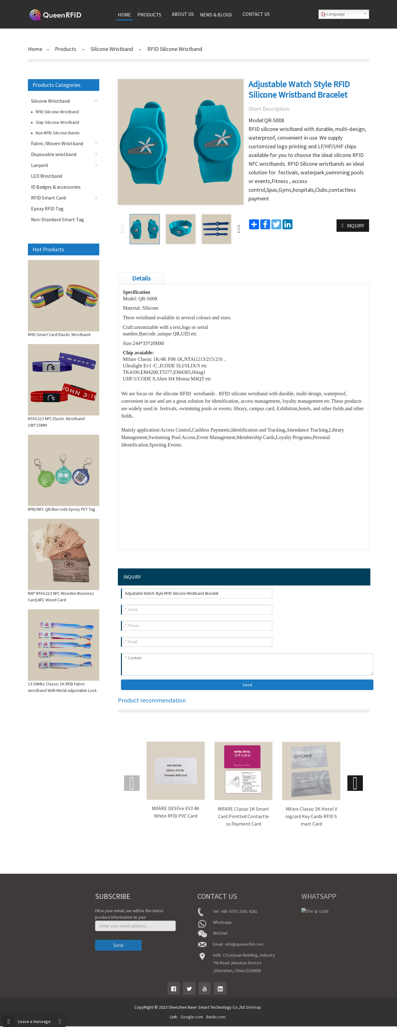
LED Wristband (46, 176)
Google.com (192, 1017)
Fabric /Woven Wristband (57, 143)
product (23, 930)
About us (183, 14)
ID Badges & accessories (56, 187)
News (21, 938)
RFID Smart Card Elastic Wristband (59, 334)
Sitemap (253, 1008)
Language (332, 14)
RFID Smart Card (48, 198)
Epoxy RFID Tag (47, 208)
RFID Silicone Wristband (174, 48)
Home (35, 48)
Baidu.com (215, 1017)
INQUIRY (355, 225)
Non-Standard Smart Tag (57, 219)
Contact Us (26, 947)
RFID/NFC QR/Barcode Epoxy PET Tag (61, 509)
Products (66, 48)
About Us (24, 921)
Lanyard (39, 165)
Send (247, 685)
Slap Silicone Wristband (57, 122)
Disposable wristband (53, 154)
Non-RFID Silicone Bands (58, 133)
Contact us (256, 14)
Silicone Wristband (111, 48)
